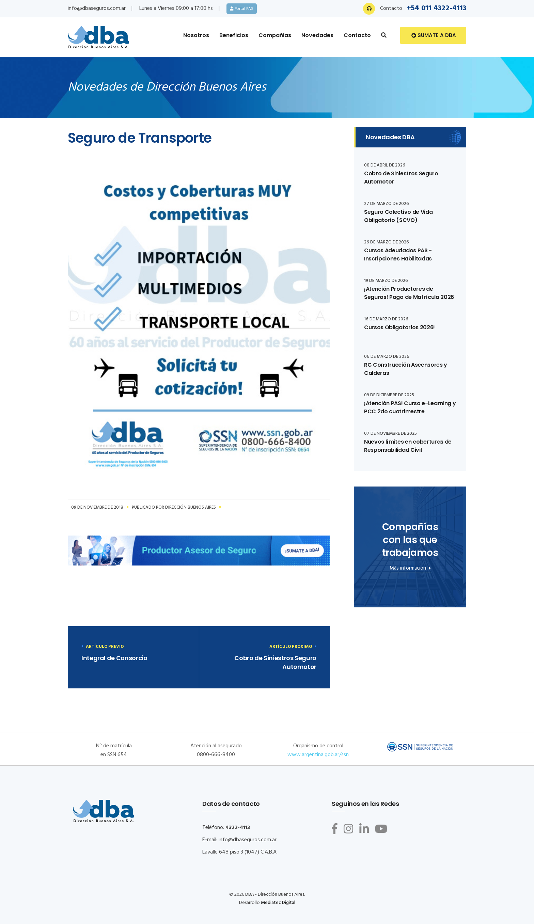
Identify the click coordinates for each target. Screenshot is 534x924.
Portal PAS (241, 8)
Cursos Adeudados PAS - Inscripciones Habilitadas (398, 254)
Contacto (357, 35)
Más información (410, 569)
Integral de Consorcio (114, 658)
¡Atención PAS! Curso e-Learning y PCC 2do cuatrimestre (410, 407)
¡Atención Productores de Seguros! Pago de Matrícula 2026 (409, 293)
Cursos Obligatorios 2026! (399, 327)
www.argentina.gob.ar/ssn (318, 754)
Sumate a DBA (433, 35)
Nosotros (196, 35)
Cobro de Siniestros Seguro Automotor (275, 662)
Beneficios (233, 35)
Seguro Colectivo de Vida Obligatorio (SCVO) (398, 216)
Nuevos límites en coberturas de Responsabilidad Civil (408, 446)
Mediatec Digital (278, 903)
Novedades (317, 35)
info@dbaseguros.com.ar (97, 8)
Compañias (274, 35)
